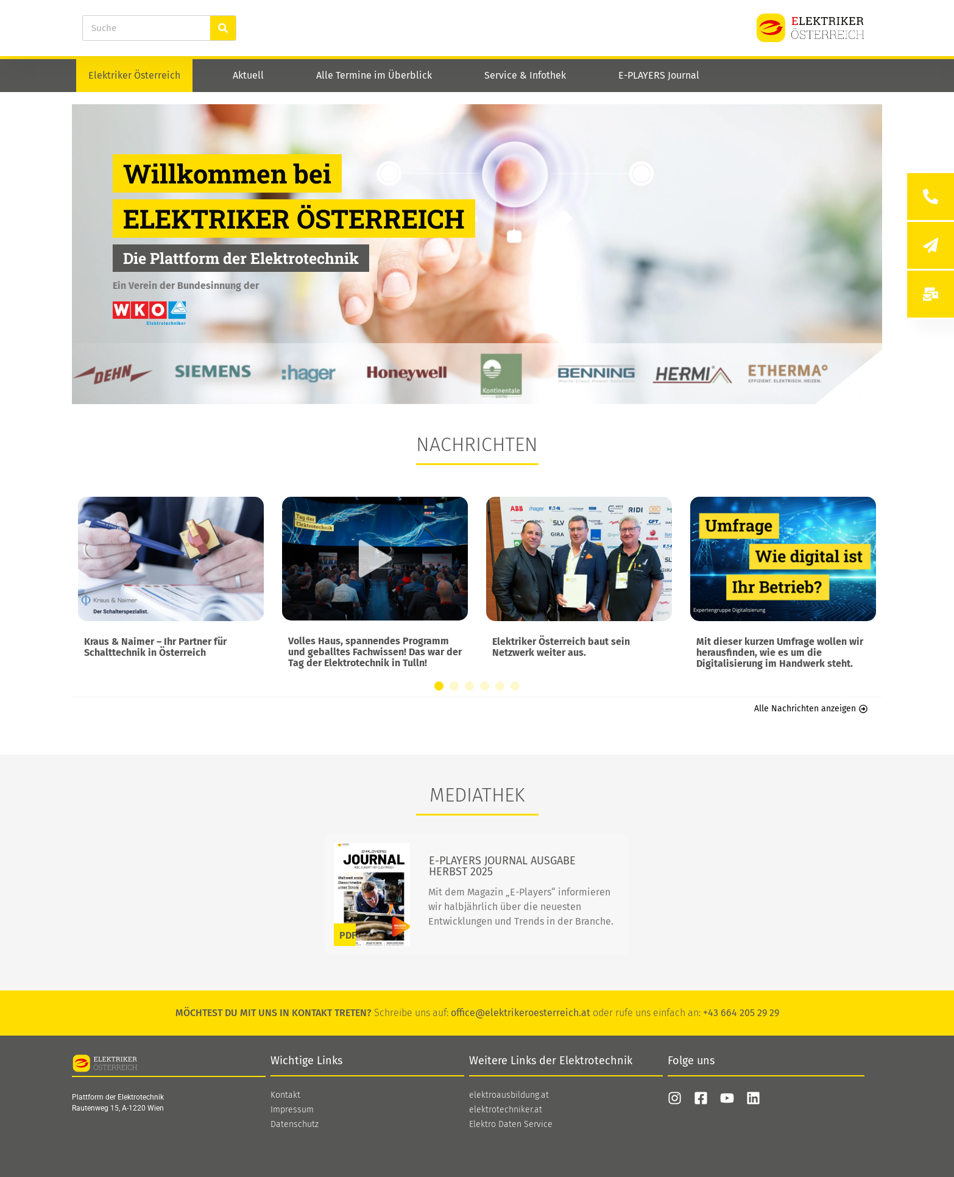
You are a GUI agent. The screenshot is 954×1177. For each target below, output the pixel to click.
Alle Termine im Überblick (374, 75)
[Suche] (223, 28)
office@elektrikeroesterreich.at (520, 1013)
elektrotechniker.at (505, 1110)
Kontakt (285, 1095)
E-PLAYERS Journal (658, 75)
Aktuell (248, 75)
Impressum (292, 1110)
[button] (438, 686)
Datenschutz (294, 1124)
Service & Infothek (525, 75)
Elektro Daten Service (511, 1124)
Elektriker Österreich (134, 75)
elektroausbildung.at (509, 1095)
